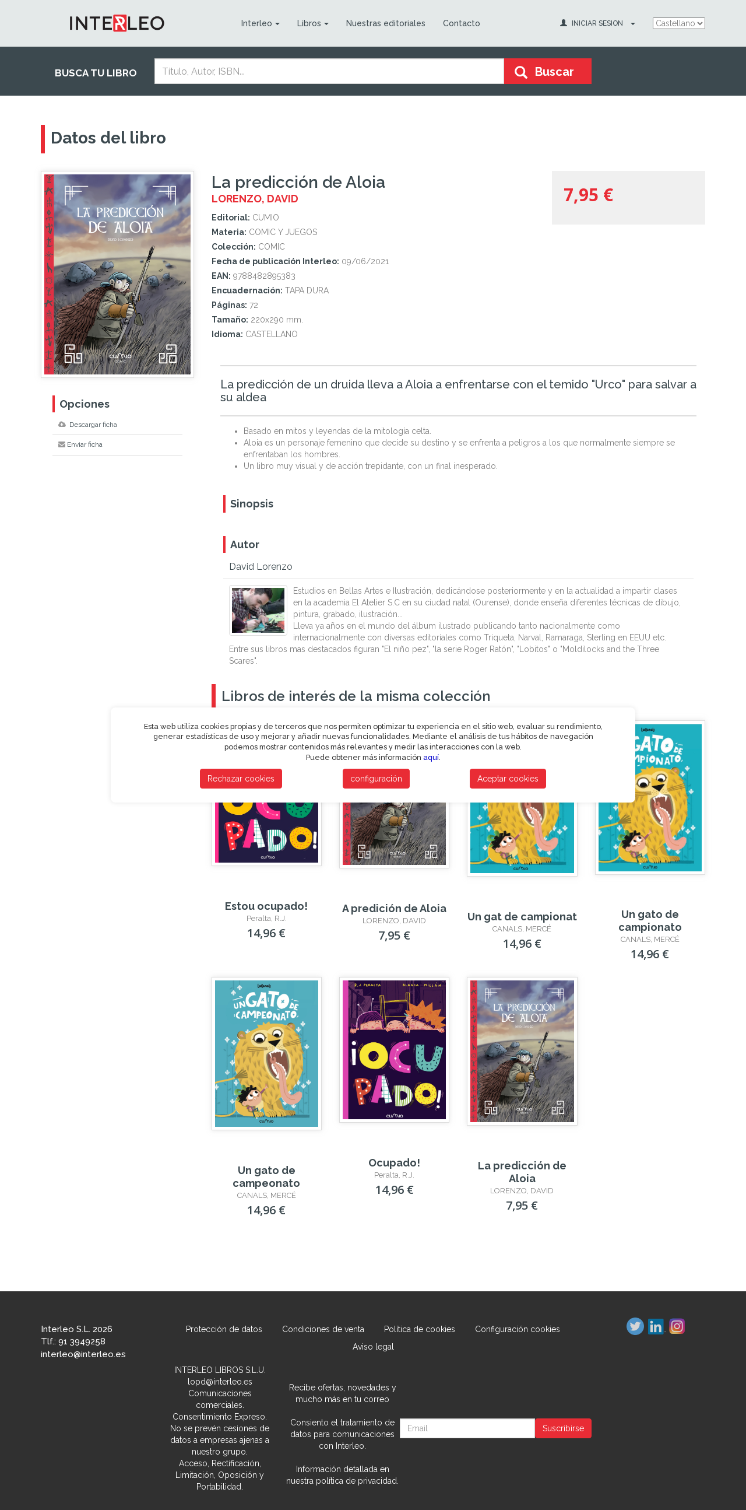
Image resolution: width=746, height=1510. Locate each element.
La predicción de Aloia (522, 1172)
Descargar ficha (87, 425)
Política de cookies (419, 1329)
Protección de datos (224, 1329)
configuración (376, 778)
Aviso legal (373, 1346)
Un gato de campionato (650, 920)
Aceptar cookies (508, 778)
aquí (431, 757)
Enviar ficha (80, 444)
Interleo (260, 23)
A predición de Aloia (394, 908)
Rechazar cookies (241, 778)
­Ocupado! (394, 1163)
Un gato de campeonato (266, 1176)
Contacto (461, 23)
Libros (313, 23)
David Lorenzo (261, 566)
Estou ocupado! (266, 906)
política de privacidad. (357, 1481)
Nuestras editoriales (385, 23)
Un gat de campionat (522, 916)
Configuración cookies (517, 1329)
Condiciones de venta (323, 1329)
